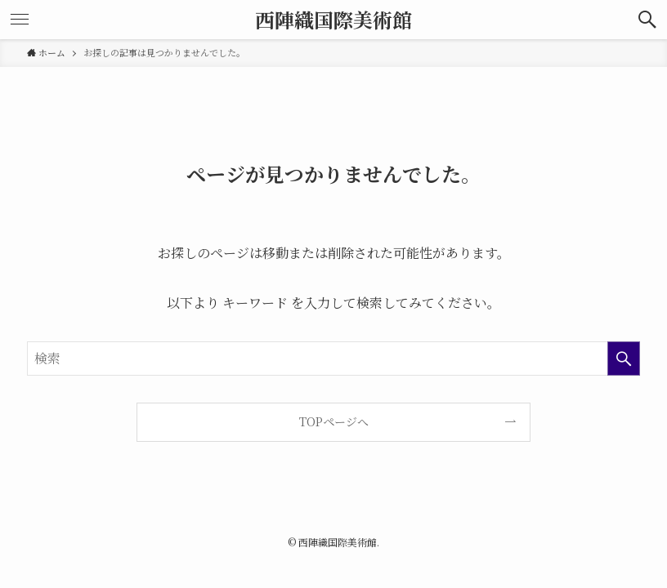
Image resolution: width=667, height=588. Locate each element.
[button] (647, 19)
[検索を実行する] (623, 358)
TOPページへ (334, 421)
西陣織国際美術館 (333, 19)
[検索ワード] (334, 358)
